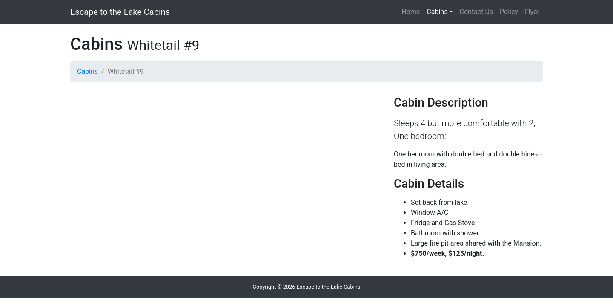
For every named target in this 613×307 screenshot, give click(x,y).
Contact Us (476, 12)
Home (410, 12)
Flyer (532, 12)
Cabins (437, 12)
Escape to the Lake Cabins (120, 12)
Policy (509, 12)
